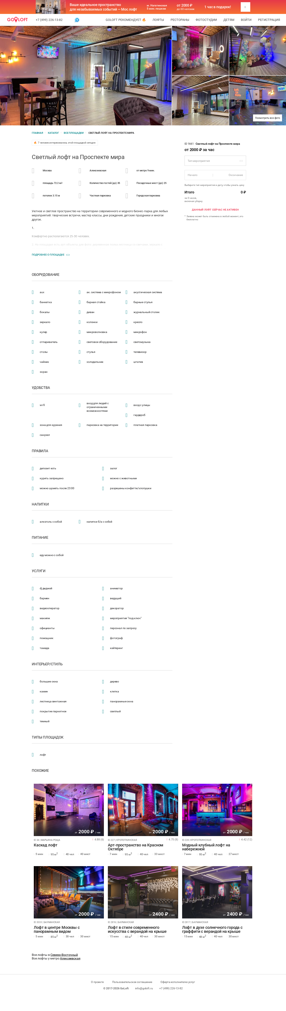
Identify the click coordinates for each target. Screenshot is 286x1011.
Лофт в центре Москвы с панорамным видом (57, 929)
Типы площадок (48, 737)
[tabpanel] (69, 810)
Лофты (158, 20)
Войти (246, 20)
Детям (228, 20)
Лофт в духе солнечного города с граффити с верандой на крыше (212, 929)
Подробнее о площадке (48, 254)
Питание (40, 538)
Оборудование (45, 275)
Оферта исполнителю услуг (177, 982)
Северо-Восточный (64, 955)
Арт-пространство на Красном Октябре (135, 847)
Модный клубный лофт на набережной (206, 847)
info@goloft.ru (144, 988)
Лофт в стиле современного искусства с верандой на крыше (137, 929)
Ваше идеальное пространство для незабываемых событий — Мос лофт (103, 7)
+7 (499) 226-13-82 (49, 20)
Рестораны (180, 20)
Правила (40, 451)
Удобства (41, 388)
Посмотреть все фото (267, 117)
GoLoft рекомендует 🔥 (126, 20)
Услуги (38, 571)
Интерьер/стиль (47, 664)
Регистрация (269, 20)
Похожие (40, 771)
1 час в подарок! (217, 7)
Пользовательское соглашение (132, 982)
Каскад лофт (45, 845)
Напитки (40, 504)
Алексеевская (70, 958)
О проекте (97, 982)
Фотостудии (206, 20)
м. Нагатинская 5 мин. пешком (157, 7)
